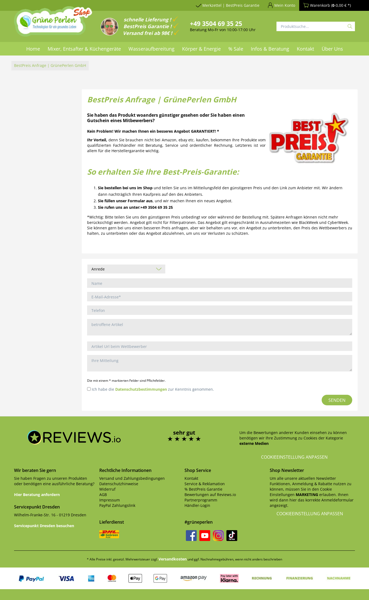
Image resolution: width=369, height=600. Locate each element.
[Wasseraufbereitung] (151, 49)
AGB (103, 494)
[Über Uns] (332, 49)
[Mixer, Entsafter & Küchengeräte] (84, 49)
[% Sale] (236, 49)
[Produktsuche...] (315, 26)
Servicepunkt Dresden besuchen (44, 525)
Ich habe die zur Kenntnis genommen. (153, 389)
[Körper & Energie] (201, 49)
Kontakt (191, 478)
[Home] (33, 49)
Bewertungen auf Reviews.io (210, 494)
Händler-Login (197, 505)
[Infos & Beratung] (270, 49)
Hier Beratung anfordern (37, 494)
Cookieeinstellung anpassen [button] (294, 457)
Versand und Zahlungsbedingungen (132, 478)
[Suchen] (350, 26)
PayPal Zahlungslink (117, 505)
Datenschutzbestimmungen (141, 389)
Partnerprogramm (200, 500)
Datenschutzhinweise (118, 483)
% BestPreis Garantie (203, 489)
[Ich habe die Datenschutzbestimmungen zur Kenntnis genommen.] (89, 389)
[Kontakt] (305, 49)
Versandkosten (173, 559)
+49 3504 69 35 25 (216, 23)
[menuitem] (33, 49)
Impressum (109, 500)
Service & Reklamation (204, 483)
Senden (336, 400)
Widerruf (107, 489)
